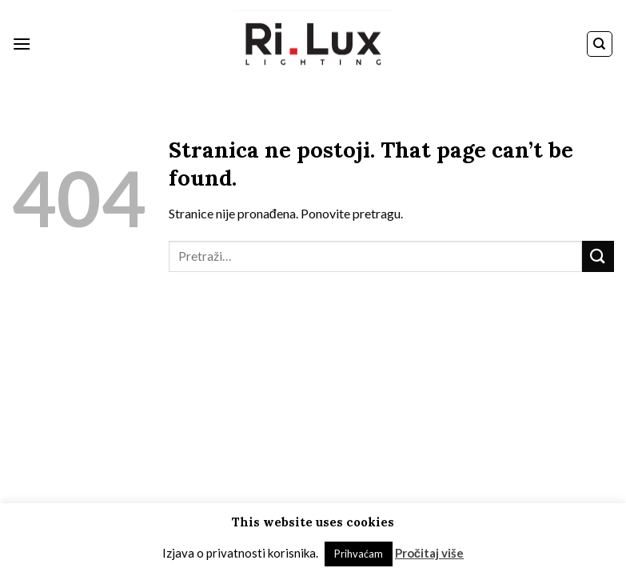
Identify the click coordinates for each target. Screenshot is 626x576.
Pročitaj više (429, 553)
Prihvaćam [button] (358, 553)
